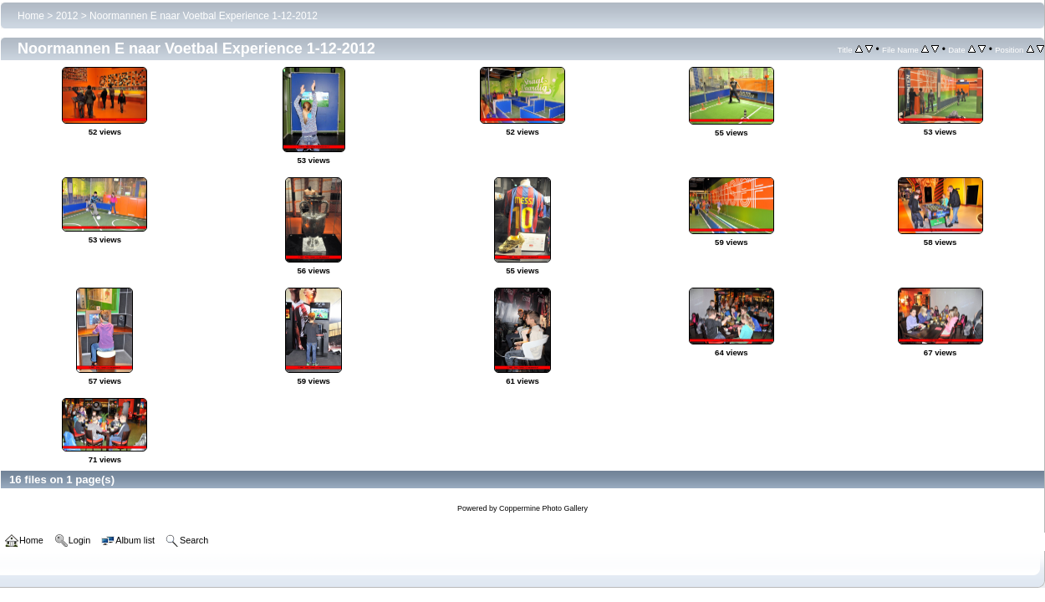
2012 (67, 16)
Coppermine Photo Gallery (543, 508)
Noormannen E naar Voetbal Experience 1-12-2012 (203, 16)
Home (31, 16)
